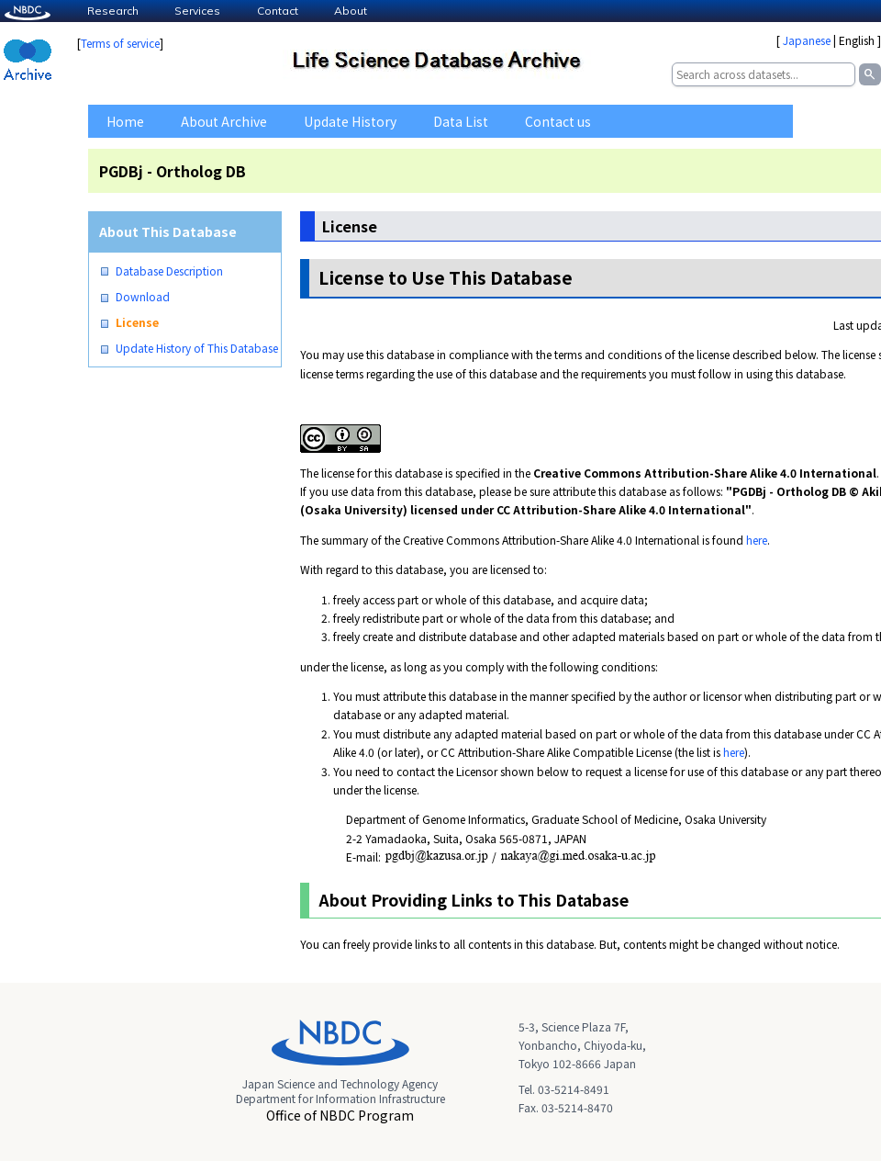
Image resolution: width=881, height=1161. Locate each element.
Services (197, 10)
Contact (277, 10)
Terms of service (120, 43)
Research (113, 10)
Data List (460, 121)
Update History (350, 121)
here (756, 539)
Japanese (807, 40)
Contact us (558, 121)
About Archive (224, 121)
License (137, 322)
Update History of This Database (197, 348)
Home (125, 121)
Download (143, 296)
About (350, 10)
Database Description (169, 271)
